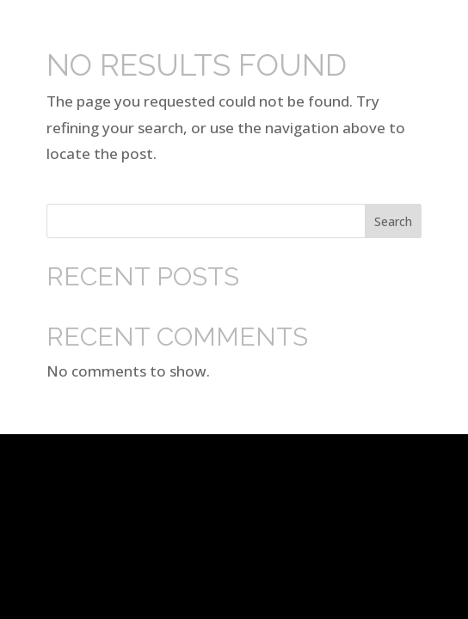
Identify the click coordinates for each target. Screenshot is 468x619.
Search (393, 221)
